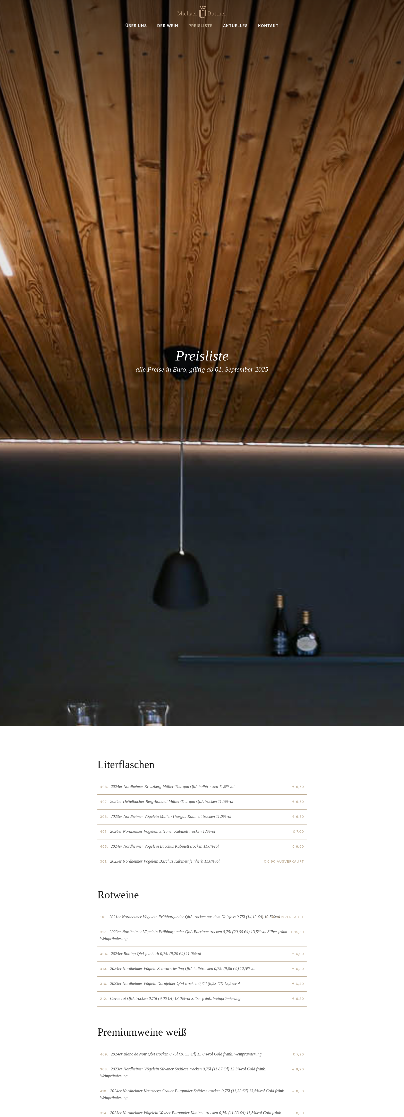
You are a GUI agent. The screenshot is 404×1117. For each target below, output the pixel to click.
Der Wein (167, 25)
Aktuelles (235, 25)
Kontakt (268, 25)
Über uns (136, 25)
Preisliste (201, 25)
